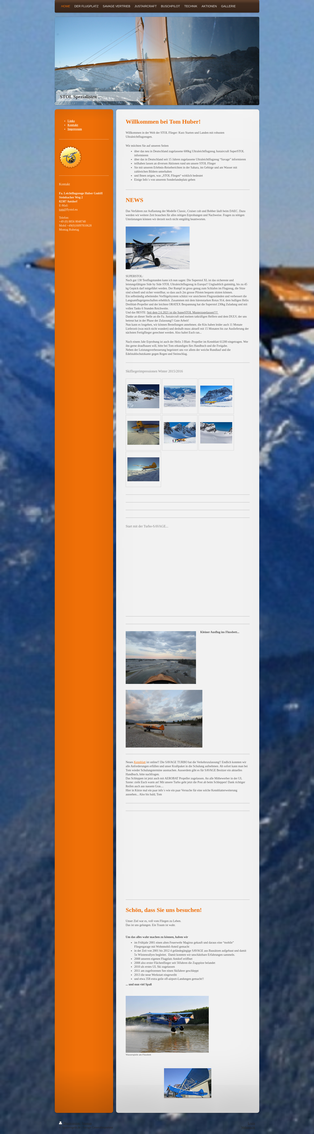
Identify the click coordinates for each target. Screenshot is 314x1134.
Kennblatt (140, 762)
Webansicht (248, 1127)
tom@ (62, 209)
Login (251, 1123)
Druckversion (70, 1123)
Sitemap (87, 1123)
